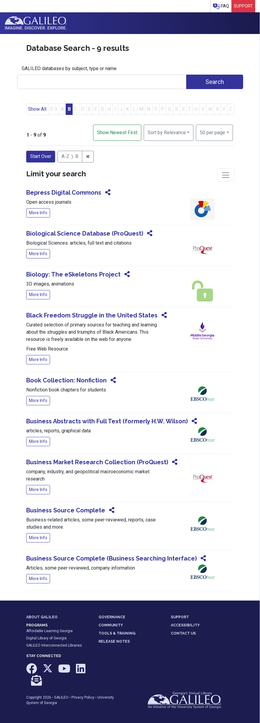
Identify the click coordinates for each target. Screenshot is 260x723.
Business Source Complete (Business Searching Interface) (111, 558)
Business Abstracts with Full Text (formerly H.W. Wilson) (107, 421)
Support (243, 6)
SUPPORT (180, 617)
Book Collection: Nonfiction (66, 380)
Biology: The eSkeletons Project (73, 274)
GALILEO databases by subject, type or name (69, 68)
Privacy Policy (82, 697)
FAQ (221, 6)
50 (212, 132)
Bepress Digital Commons (63, 192)
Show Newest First (117, 132)
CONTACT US (183, 633)
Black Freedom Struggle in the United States (92, 315)
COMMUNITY (111, 625)
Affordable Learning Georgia (49, 631)
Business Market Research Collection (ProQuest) (97, 462)
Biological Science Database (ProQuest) (84, 233)
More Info (38, 212)
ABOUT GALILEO (42, 617)
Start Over (40, 156)
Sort (167, 132)
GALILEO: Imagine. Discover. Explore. (36, 23)
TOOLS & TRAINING (117, 633)
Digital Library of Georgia (46, 638)
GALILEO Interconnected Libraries (54, 645)
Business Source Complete (65, 510)
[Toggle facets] (225, 175)
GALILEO (61, 697)
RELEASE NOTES (114, 641)
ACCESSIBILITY (185, 625)
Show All (37, 109)
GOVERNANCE (112, 617)
